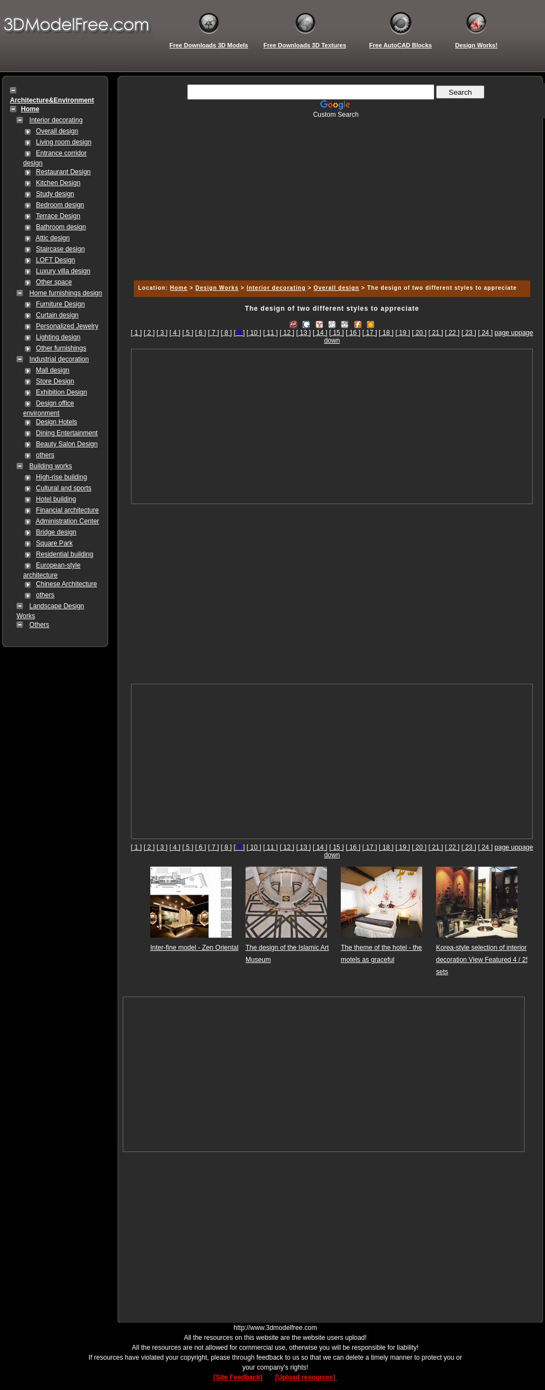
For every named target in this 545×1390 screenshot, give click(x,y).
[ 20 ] (419, 333)
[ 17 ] (369, 333)
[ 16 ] (353, 333)
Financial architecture (67, 510)
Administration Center (67, 521)
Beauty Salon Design (66, 444)
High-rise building (61, 477)
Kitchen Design (58, 183)
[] (238, 333)
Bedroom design (60, 205)
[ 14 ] (320, 333)
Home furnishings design (65, 293)
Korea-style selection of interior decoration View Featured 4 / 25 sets (483, 960)
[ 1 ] (136, 333)
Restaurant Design (63, 172)
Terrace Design (58, 216)
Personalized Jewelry (67, 326)
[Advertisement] (330, 195)
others (45, 455)
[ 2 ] (149, 333)
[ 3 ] (161, 333)
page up (506, 333)
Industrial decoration (59, 359)
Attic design (53, 238)
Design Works (217, 288)
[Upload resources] (306, 1377)
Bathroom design (61, 227)
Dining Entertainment (66, 433)
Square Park (54, 543)
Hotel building (56, 499)
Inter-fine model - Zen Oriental (194, 947)
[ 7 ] (213, 333)
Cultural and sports (63, 488)
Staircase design (60, 249)
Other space (54, 282)
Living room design (63, 142)
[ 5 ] (187, 333)
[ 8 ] (226, 333)
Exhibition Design (61, 392)
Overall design (57, 131)
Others (39, 625)
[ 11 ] (270, 333)
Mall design (52, 370)
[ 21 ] (435, 333)
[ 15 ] (336, 333)
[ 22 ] (452, 333)
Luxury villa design (63, 271)
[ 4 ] (175, 333)
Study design (55, 194)
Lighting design (58, 337)
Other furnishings (61, 348)
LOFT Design (55, 260)
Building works (50, 466)
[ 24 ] (485, 333)
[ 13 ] (303, 333)
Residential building (64, 554)
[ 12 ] (287, 333)
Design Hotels (56, 422)
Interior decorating (56, 120)
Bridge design (56, 532)
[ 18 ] (386, 333)
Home (179, 288)
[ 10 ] (254, 333)
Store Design (55, 381)
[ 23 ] (468, 333)
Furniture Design (60, 304)
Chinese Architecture (66, 584)
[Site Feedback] (238, 1377)
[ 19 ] (402, 333)
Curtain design (57, 315)
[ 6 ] (200, 333)
